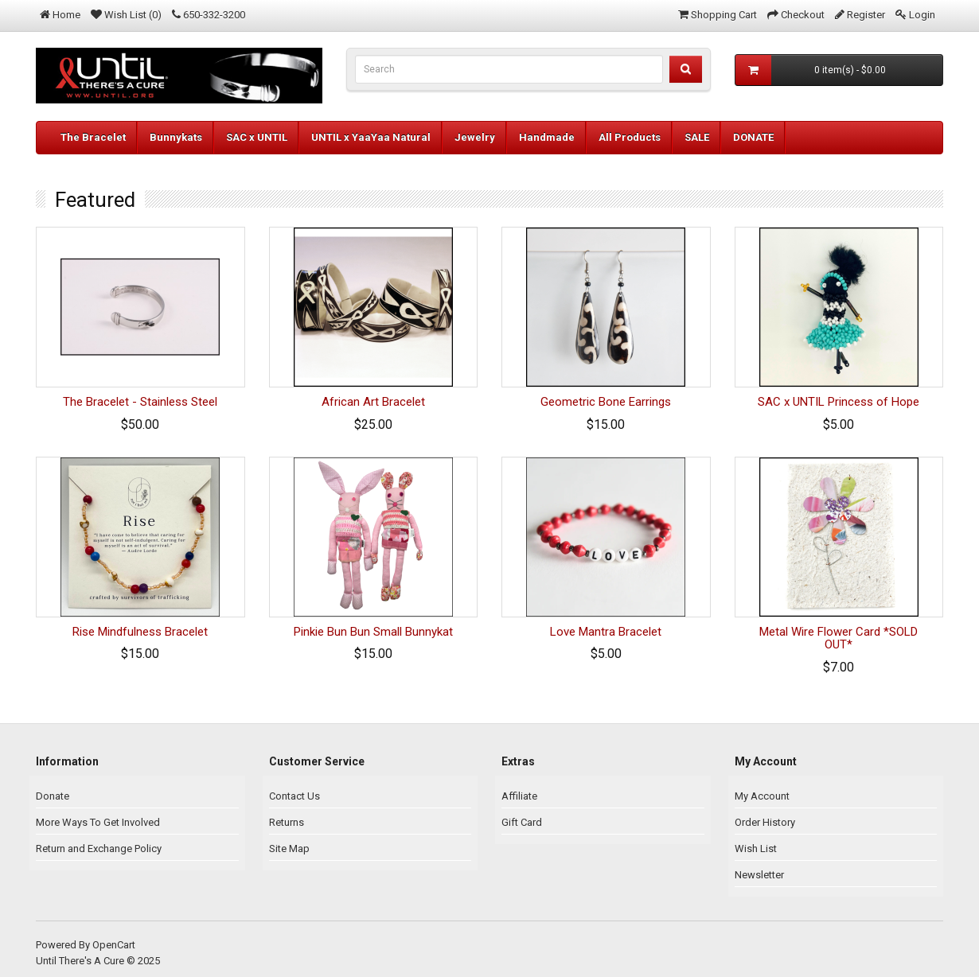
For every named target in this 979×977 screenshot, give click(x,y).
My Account (762, 796)
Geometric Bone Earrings (605, 402)
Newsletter (759, 875)
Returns (286, 822)
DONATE (753, 137)
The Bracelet (93, 137)
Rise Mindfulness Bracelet (140, 632)
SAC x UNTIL (256, 137)
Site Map (289, 848)
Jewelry (474, 137)
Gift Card (521, 822)
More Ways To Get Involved (98, 822)
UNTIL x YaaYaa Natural (371, 137)
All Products (630, 137)
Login (922, 15)
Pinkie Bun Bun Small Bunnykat (373, 632)
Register (866, 15)
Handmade (547, 137)
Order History (765, 822)
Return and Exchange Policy (99, 848)
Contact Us (294, 796)
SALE (697, 137)
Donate (52, 796)
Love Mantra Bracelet (605, 632)
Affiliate (519, 796)
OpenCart (113, 945)
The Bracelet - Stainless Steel (140, 402)
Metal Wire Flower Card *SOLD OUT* (838, 638)
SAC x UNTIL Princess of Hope (838, 402)
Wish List (756, 848)
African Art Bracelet (373, 402)
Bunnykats (176, 137)
